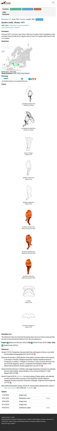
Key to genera (5, 27)
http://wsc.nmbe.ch (10, 388)
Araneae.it (20, 376)
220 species (39, 19)
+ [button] (4, 65)
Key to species (15, 27)
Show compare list (28, 9)
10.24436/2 (30, 388)
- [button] (4, 68)
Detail (48, 398)
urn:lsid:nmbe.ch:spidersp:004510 (18, 25)
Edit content (37, 9)
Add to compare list (16, 9)
